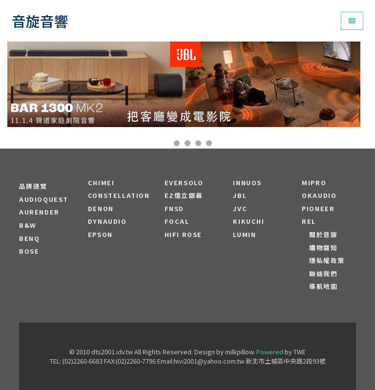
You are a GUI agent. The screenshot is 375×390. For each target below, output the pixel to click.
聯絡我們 (323, 273)
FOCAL (177, 221)
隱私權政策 (327, 260)
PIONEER (318, 208)
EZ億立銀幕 (184, 195)
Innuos (247, 182)
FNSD (174, 208)
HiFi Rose (183, 234)
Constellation (119, 195)
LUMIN (244, 234)
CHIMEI (101, 182)
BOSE (29, 251)
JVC (240, 208)
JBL (240, 195)
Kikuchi (248, 221)
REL (309, 221)
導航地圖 (323, 286)
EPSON (100, 234)
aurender (39, 212)
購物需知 (323, 247)
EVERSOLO (184, 182)
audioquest (43, 199)
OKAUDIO (319, 195)
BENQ (29, 238)
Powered (269, 351)
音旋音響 (40, 21)
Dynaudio (107, 221)
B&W (28, 225)
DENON (101, 208)
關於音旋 (323, 234)
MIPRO (314, 182)
